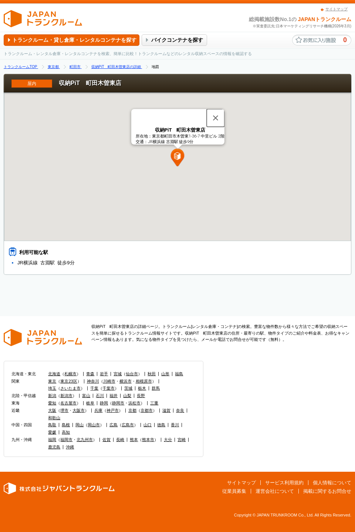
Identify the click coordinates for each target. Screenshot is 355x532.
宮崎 (182, 439)
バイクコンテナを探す (177, 40)
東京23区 (68, 381)
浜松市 (134, 403)
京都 (132, 410)
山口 (147, 425)
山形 (165, 374)
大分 (168, 439)
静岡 (104, 403)
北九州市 (85, 439)
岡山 (79, 425)
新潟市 (66, 395)
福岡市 (66, 439)
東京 (52, 381)
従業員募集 (234, 491)
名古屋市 (68, 403)
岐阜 (90, 403)
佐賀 (106, 439)
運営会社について (275, 491)
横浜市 (125, 381)
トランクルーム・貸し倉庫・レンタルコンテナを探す (74, 40)
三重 (154, 403)
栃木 (142, 388)
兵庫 (98, 410)
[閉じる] (215, 118)
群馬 (156, 388)
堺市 (64, 410)
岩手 (104, 374)
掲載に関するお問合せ (327, 491)
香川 (175, 425)
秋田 (152, 374)
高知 (66, 432)
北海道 (54, 374)
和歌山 (54, 418)
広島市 (128, 425)
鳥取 (52, 425)
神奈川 (93, 381)
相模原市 (144, 381)
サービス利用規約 (284, 482)
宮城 (118, 374)
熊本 (134, 439)
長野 (141, 395)
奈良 (180, 410)
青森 (90, 374)
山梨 (127, 395)
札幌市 (70, 374)
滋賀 (166, 410)
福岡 (52, 439)
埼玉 (52, 388)
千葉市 (108, 388)
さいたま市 (70, 388)
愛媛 (52, 432)
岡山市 (94, 425)
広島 (113, 425)
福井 (113, 395)
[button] (178, 158)
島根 (66, 425)
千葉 (94, 388)
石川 (100, 395)
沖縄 (70, 447)
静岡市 (118, 403)
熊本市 (148, 439)
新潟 (52, 395)
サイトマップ (336, 9)
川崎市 (109, 381)
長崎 (120, 439)
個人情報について (332, 482)
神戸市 (112, 410)
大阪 (52, 410)
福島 (179, 374)
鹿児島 (54, 447)
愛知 (52, 403)
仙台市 (132, 374)
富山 (86, 395)
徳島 (161, 425)
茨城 (128, 388)
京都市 (147, 410)
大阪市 (78, 410)
